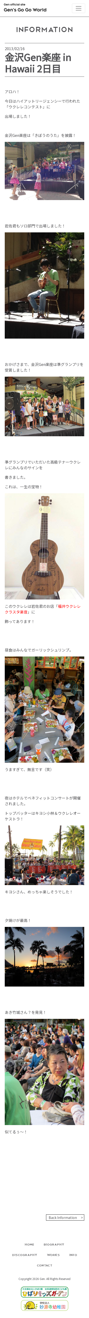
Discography (24, 1254)
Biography (54, 1244)
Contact (44, 1265)
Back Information (63, 1217)
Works (53, 1254)
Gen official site (25, 9)
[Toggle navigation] (78, 8)
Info (73, 1254)
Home (29, 1244)
